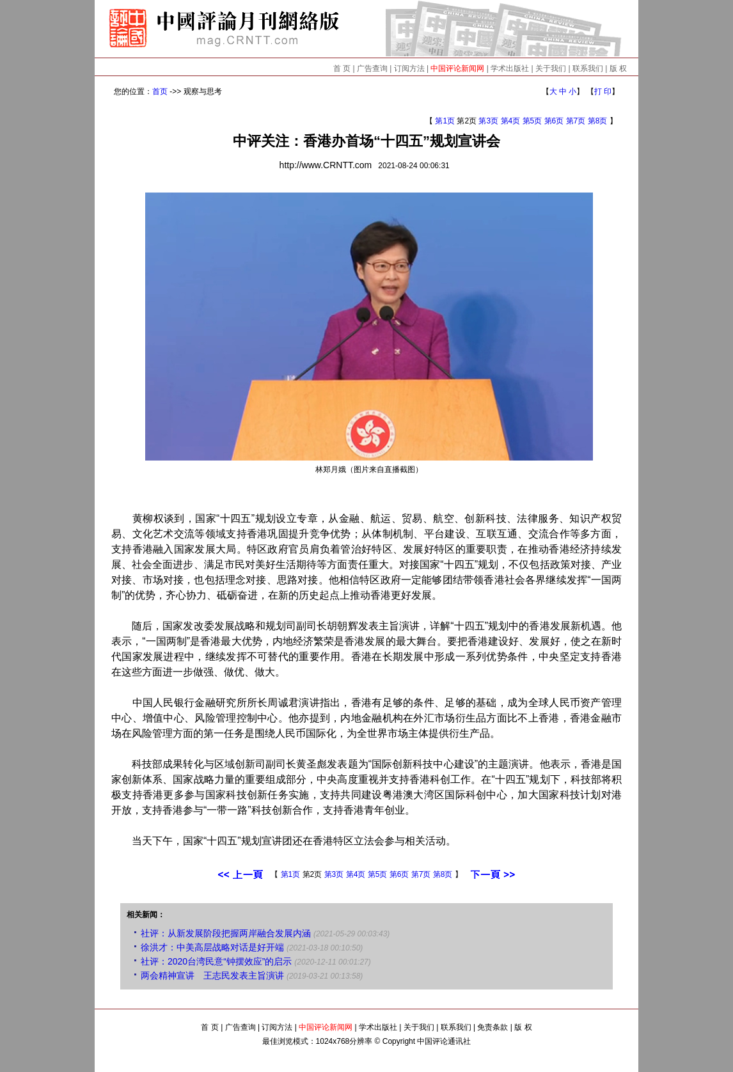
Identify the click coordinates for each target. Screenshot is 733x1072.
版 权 (618, 68)
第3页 (488, 120)
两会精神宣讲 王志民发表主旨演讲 (212, 975)
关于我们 (550, 68)
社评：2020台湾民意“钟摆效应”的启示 (216, 961)
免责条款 (492, 1027)
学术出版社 (510, 68)
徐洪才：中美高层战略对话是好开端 (212, 947)
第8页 (598, 120)
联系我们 (587, 68)
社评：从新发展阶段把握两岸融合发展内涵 (226, 933)
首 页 (342, 68)
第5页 (532, 120)
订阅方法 (409, 68)
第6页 (554, 120)
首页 (160, 91)
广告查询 (372, 68)
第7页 (576, 120)
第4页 (511, 120)
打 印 (602, 91)
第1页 (445, 120)
